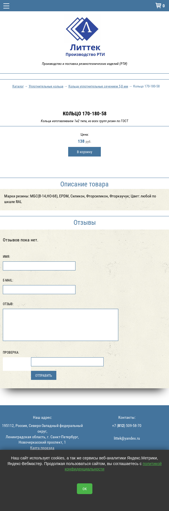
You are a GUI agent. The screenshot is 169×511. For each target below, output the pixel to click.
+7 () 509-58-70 (126, 425)
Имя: (6, 256)
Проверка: (11, 352)
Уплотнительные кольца (46, 86)
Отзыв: (8, 303)
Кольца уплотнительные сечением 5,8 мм (98, 86)
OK (85, 488)
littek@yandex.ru (127, 438)
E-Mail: (8, 280)
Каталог (18, 86)
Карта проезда (42, 447)
